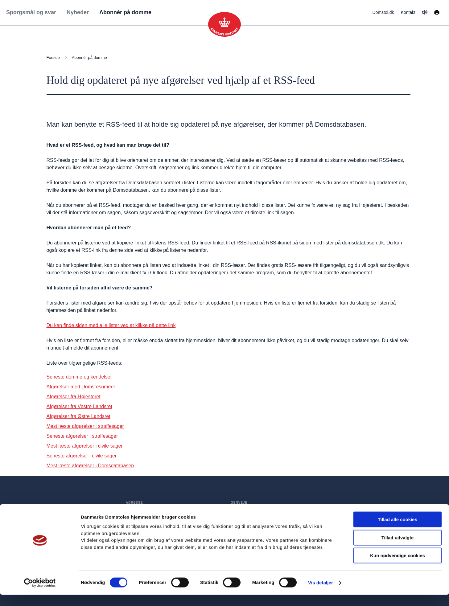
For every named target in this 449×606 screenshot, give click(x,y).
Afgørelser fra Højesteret (74, 396)
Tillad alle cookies (397, 530)
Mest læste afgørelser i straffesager (85, 426)
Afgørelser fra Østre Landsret (78, 416)
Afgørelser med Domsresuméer (81, 386)
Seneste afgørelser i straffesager (82, 436)
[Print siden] (436, 12)
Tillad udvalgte (397, 548)
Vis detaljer (320, 593)
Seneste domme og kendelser (79, 376)
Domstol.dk (383, 12)
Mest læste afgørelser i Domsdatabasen (90, 465)
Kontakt (408, 12)
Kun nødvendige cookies (397, 566)
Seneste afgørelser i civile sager (82, 455)
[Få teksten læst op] (424, 12)
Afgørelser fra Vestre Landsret (79, 406)
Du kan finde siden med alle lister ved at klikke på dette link (111, 325)
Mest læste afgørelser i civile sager (85, 445)
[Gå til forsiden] (224, 24)
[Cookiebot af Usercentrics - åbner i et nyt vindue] (40, 594)
